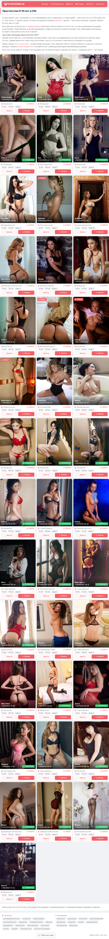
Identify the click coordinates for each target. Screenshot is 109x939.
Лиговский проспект (9, 922)
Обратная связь (46, 935)
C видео (80, 4)
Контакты (100, 4)
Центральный (72, 918)
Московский (83, 918)
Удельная (49, 922)
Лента (90, 4)
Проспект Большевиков (41, 929)
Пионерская (26, 918)
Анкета (9, 111)
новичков (57, 20)
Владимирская (8, 925)
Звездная (15, 929)
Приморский (61, 918)
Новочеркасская (26, 929)
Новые (45, 4)
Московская (45, 925)
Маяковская (23, 922)
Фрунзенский (61, 922)
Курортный (71, 922)
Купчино (6, 929)
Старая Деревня (38, 918)
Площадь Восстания (36, 922)
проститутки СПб (21, 44)
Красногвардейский (96, 918)
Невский (81, 922)
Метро (69, 4)
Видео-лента (94, 935)
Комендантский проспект (11, 918)
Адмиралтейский (91, 922)
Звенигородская (32, 925)
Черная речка (20, 925)
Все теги (104, 935)
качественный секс (26, 47)
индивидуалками (33, 26)
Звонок (26, 110)
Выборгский (73, 925)
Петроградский (62, 925)
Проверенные (57, 4)
